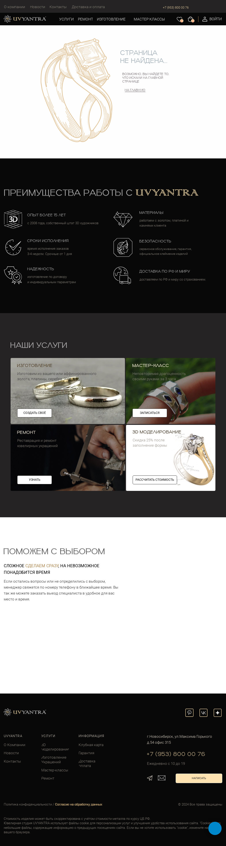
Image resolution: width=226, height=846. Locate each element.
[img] (68, 458)
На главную (135, 90)
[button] (34, 479)
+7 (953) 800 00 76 (176, 7)
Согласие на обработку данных (78, 804)
